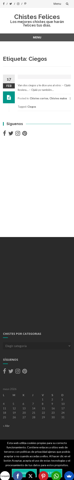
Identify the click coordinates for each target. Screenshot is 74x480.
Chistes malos (58, 98)
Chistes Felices (37, 16)
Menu (57, 4)
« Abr (6, 425)
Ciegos (31, 106)
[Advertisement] (37, 187)
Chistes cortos (39, 98)
